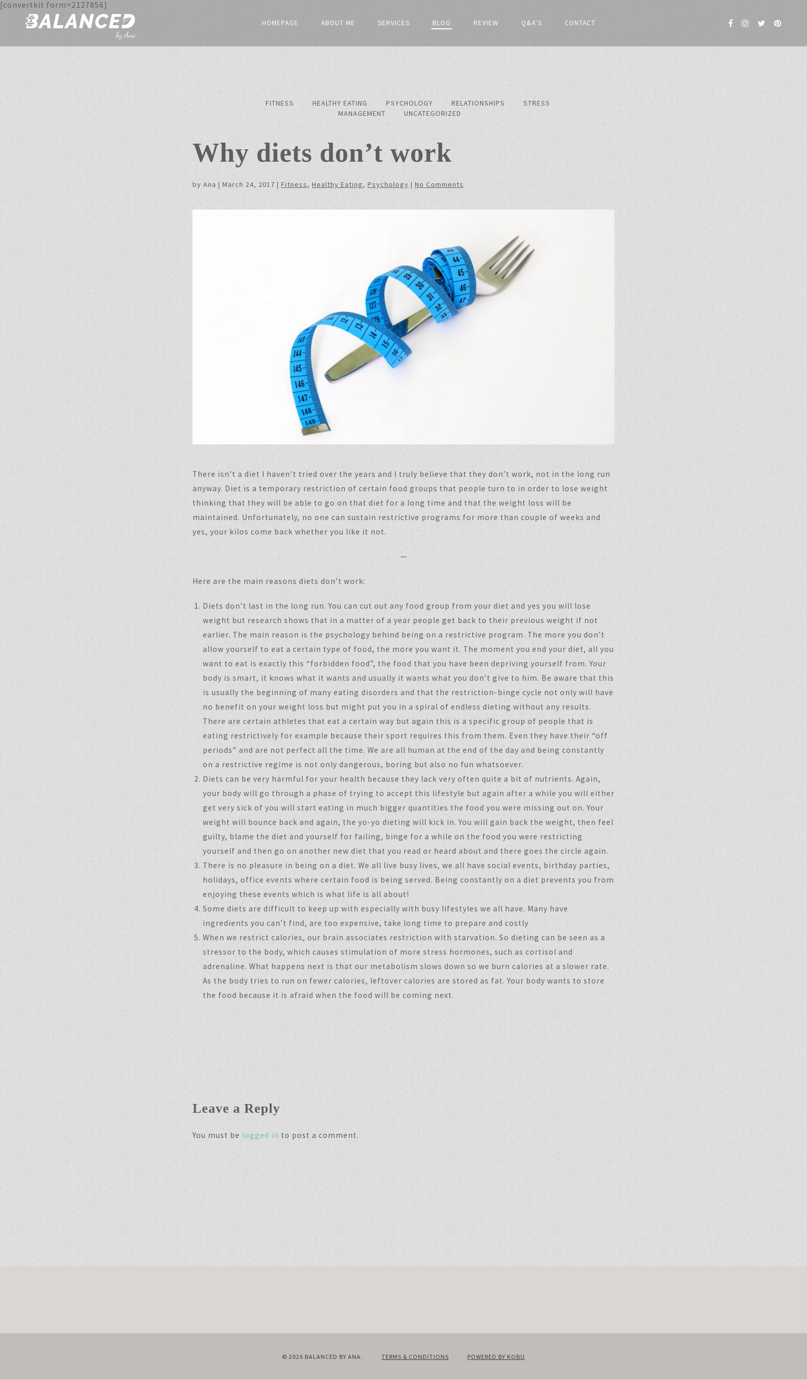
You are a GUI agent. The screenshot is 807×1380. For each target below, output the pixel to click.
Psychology (409, 103)
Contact (580, 23)
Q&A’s (531, 23)
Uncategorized (432, 113)
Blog (441, 23)
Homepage (280, 23)
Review (486, 23)
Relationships (478, 103)
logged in (260, 1135)
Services (394, 23)
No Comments (439, 184)
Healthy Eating (339, 103)
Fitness (280, 103)
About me (338, 23)
